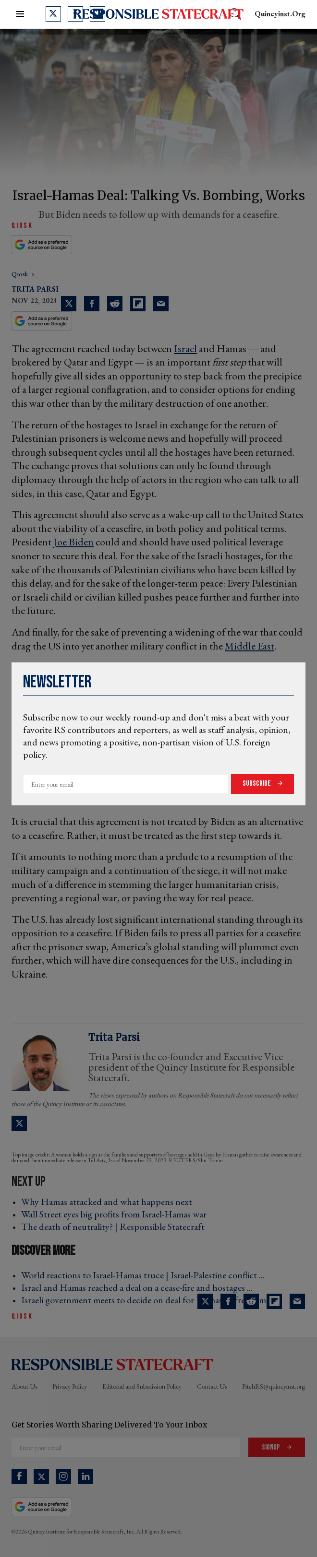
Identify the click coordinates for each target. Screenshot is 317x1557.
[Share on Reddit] (114, 303)
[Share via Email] (161, 303)
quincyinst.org (280, 14)
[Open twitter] (53, 14)
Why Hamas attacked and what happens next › (109, 1201)
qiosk (21, 274)
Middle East (249, 646)
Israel (185, 348)
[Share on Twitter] (68, 303)
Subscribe (257, 783)
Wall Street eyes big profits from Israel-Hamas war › (116, 1214)
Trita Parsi (35, 289)
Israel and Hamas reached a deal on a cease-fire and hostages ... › (139, 1287)
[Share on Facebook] (91, 303)
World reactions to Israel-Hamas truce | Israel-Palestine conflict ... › (145, 1275)
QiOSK (22, 225)
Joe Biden (73, 542)
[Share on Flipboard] (138, 303)
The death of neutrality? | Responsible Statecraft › (115, 1226)
